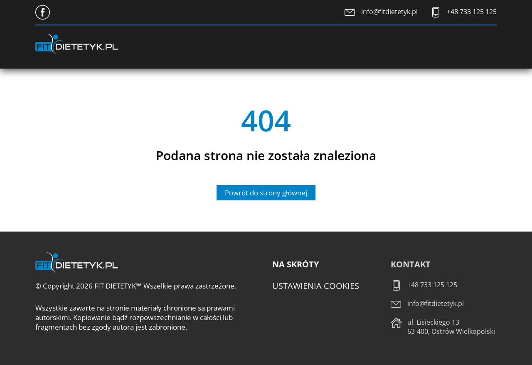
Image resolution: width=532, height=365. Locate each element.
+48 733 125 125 (472, 11)
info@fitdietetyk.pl (389, 11)
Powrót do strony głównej (266, 192)
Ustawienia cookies (315, 285)
